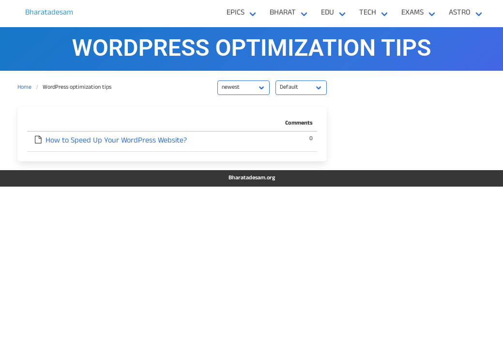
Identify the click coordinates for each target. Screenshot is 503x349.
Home (24, 87)
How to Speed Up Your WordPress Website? (116, 141)
